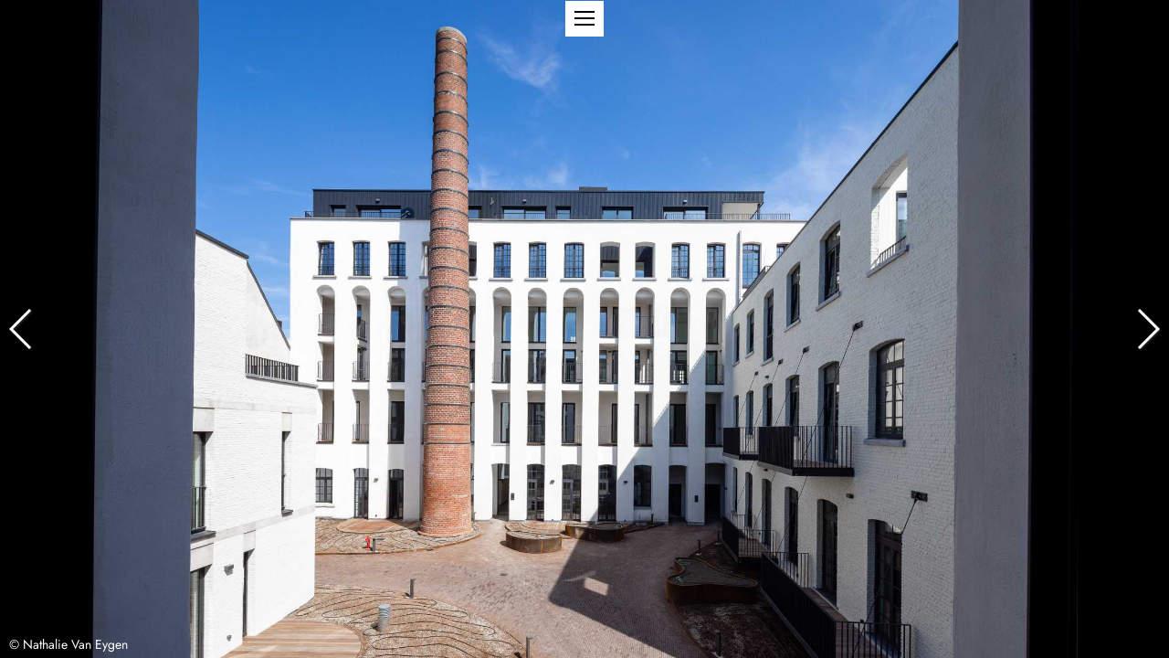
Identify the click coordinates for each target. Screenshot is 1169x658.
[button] (584, 19)
